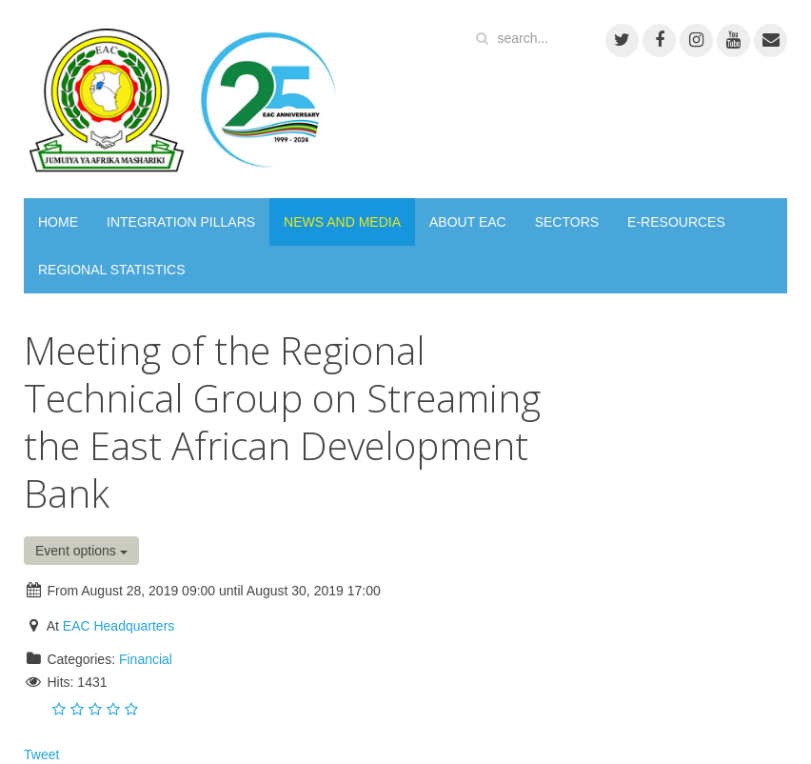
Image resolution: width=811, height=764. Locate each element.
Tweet (41, 754)
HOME (58, 222)
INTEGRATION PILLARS (181, 222)
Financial (145, 659)
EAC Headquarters (119, 625)
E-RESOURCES (676, 222)
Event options (81, 550)
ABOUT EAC (467, 222)
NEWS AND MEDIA (342, 222)
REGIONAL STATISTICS (112, 269)
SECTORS (567, 222)
